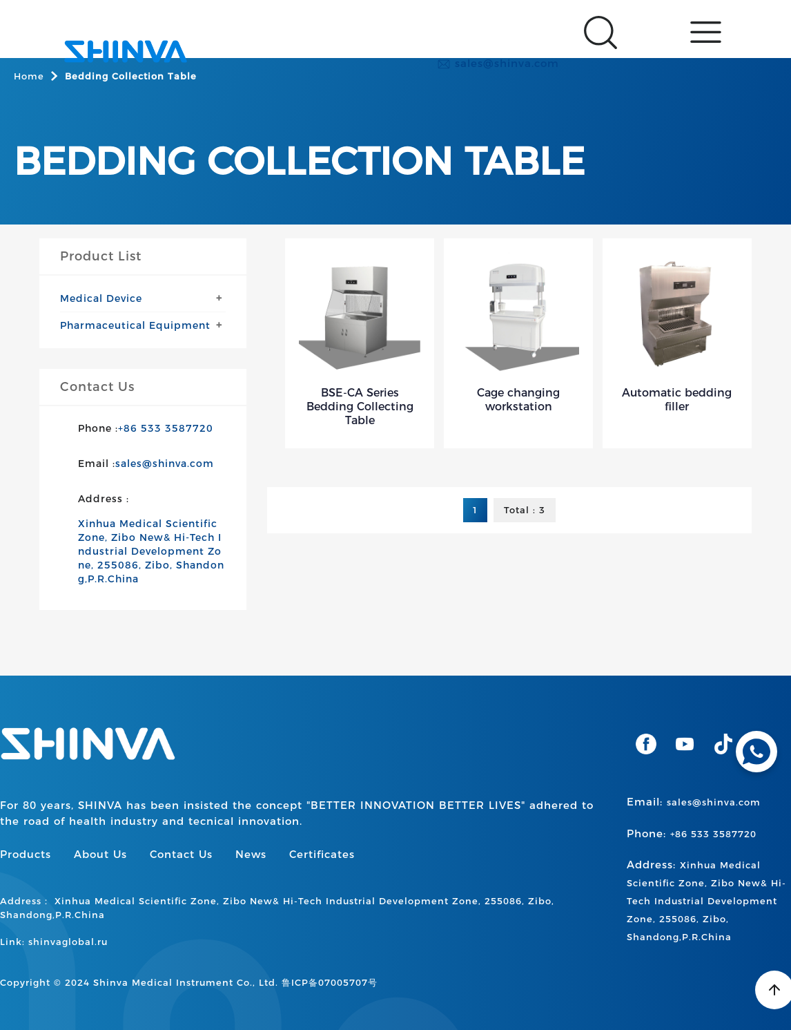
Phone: (691, 833)
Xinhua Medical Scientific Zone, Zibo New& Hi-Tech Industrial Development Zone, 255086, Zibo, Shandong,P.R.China (151, 551)
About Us (100, 854)
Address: (706, 900)
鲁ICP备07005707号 (330, 982)
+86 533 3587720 (165, 428)
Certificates (322, 854)
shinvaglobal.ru (68, 941)
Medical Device (101, 298)
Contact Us (181, 854)
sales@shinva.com (498, 64)
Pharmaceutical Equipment (135, 325)
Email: (694, 801)
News (250, 854)
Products (25, 854)
